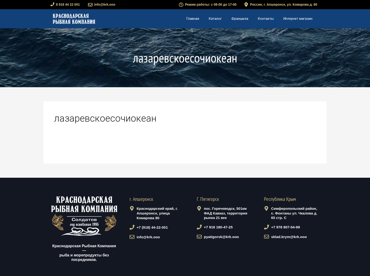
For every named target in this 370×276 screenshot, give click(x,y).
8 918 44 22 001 (68, 4)
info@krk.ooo (104, 4)
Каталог (215, 18)
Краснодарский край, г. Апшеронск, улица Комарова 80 (156, 213)
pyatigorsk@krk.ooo (220, 236)
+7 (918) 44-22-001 (151, 227)
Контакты (266, 18)
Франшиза (239, 18)
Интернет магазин (297, 18)
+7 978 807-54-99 (285, 227)
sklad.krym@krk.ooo (288, 236)
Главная (192, 18)
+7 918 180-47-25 (217, 227)
